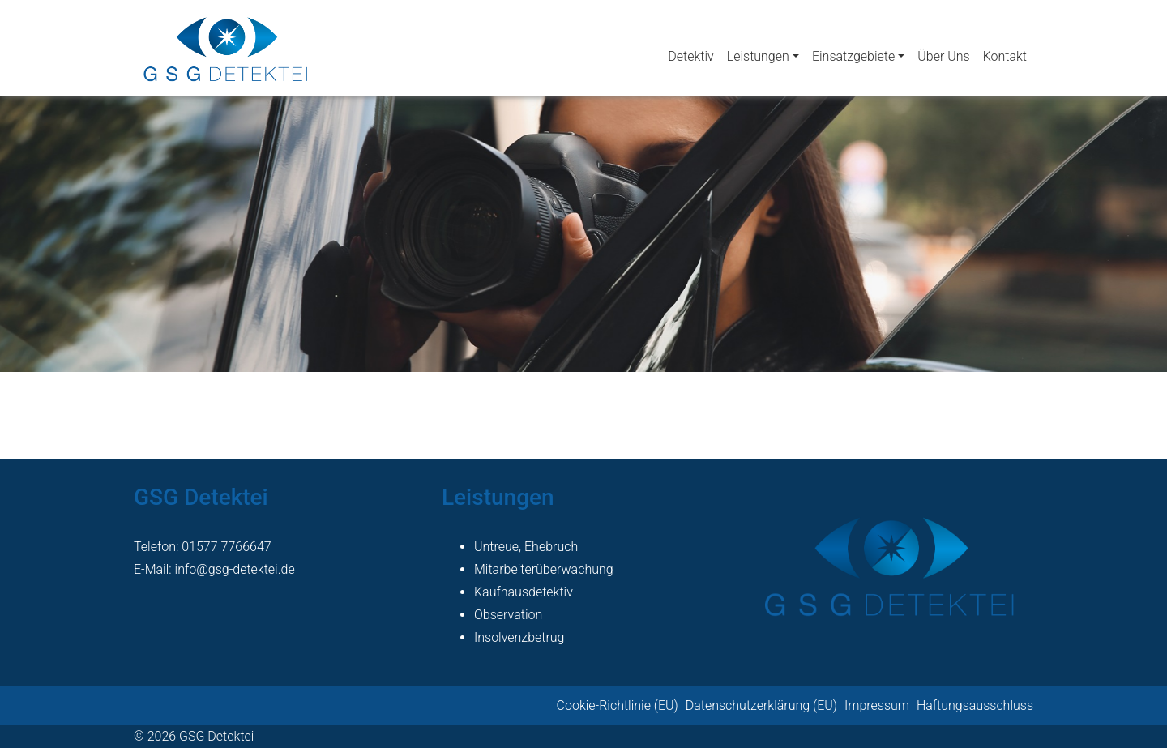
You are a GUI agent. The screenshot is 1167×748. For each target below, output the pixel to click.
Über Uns (943, 56)
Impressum (876, 705)
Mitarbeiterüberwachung (543, 569)
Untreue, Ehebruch (526, 546)
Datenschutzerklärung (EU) (761, 705)
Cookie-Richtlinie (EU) (617, 705)
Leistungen (758, 56)
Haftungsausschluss (975, 705)
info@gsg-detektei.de (235, 569)
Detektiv (690, 56)
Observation (508, 614)
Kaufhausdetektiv (523, 592)
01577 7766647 (226, 546)
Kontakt (1005, 56)
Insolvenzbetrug (519, 637)
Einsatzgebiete (853, 56)
